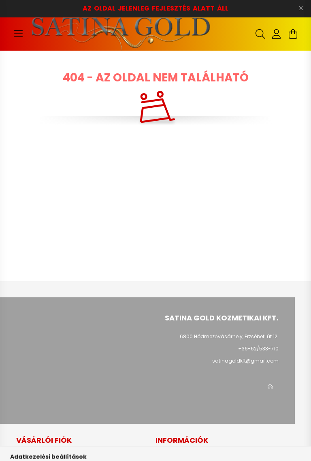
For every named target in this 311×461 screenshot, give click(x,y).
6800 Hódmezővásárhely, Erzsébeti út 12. (229, 336)
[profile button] (276, 34)
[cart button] (293, 34)
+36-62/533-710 (258, 348)
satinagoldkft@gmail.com (245, 360)
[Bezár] (301, 8)
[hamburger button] (18, 34)
